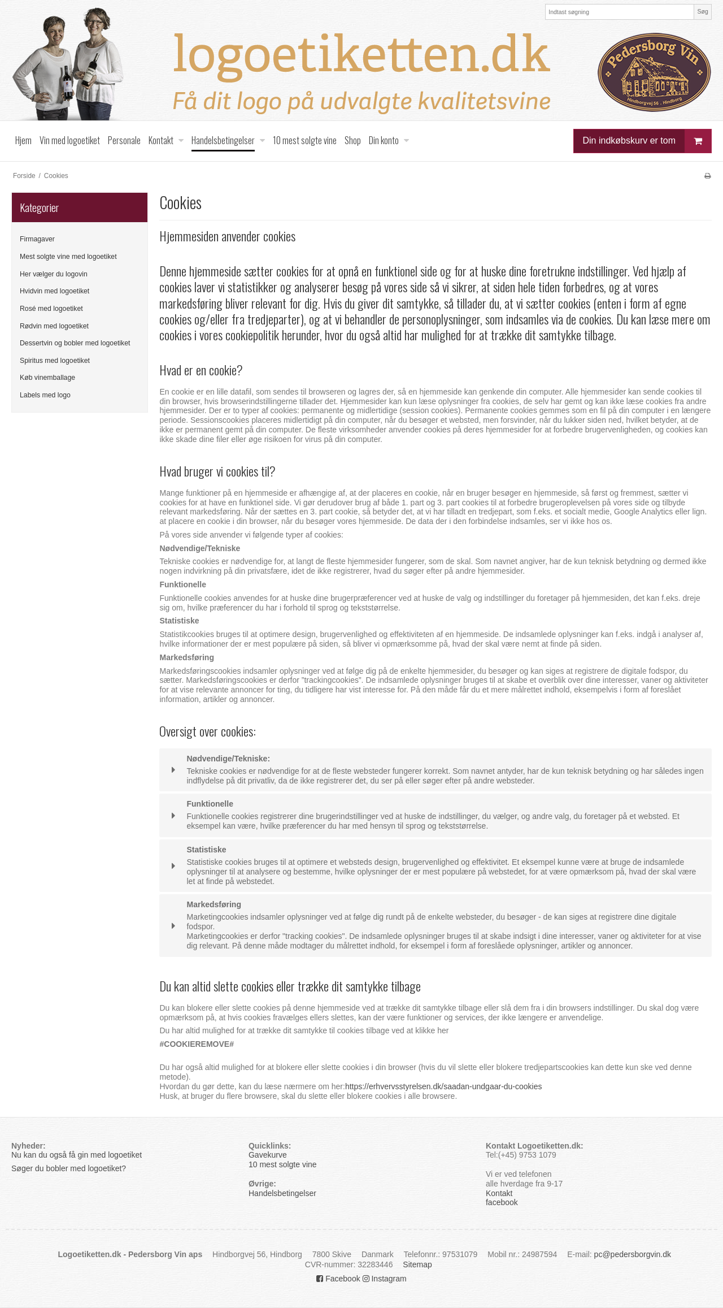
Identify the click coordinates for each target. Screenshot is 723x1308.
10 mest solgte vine (283, 1164)
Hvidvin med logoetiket (54, 291)
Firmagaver (37, 239)
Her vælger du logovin (54, 274)
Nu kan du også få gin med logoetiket (76, 1154)
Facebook (338, 1278)
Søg (702, 11)
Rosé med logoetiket (51, 309)
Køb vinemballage (47, 378)
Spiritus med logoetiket (55, 361)
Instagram (385, 1278)
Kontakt (499, 1193)
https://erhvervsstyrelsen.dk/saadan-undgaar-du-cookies (443, 1086)
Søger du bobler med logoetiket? (69, 1168)
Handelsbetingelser (282, 1193)
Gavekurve (268, 1154)
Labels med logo (45, 395)
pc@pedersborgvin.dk (632, 1254)
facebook (502, 1202)
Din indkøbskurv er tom (647, 141)
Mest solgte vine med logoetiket (68, 257)
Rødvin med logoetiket (54, 326)
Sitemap (417, 1264)
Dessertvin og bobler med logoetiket (75, 343)
